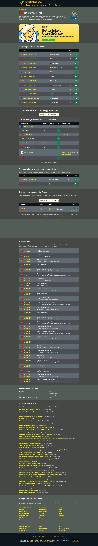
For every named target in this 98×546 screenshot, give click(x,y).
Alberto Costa (43, 507)
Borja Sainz (22, 509)
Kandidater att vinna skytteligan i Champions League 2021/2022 (37, 481)
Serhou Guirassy (66, 154)
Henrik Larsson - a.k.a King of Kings (29, 492)
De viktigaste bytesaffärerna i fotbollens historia (33, 427)
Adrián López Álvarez (25, 507)
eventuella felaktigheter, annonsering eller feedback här (43, 541)
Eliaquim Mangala (24, 513)
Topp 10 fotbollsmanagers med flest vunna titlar (32, 445)
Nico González (62, 524)
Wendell (41, 530)
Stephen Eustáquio (63, 528)
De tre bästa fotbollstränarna (27, 463)
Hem (28, 5)
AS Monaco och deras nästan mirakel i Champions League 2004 (36, 434)
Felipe (60, 513)
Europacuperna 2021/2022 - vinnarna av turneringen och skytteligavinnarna (40, 472)
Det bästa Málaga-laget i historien (28, 441)
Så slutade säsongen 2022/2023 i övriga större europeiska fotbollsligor (39, 450)
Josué (40, 517)
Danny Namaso (43, 511)
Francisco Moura (23, 515)
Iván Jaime (61, 515)
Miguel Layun (23, 524)
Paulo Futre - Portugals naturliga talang (30, 436)
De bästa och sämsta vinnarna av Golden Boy (31, 470)
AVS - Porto (43, 208)
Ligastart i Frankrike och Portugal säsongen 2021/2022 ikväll (36, 485)
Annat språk (75, 540)
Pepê (59, 526)
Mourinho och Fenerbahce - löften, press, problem (32, 414)
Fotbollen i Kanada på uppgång (27, 447)
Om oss (35, 536)
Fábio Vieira (42, 513)
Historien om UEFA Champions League (29, 483)
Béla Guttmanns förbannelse (27, 425)
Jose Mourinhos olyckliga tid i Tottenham (30, 416)
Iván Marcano (23, 517)
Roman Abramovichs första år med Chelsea (31, 423)
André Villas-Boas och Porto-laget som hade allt (32, 411)
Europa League (30, 72)
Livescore (43, 5)
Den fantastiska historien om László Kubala (31, 409)
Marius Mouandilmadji (25, 522)
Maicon (60, 519)
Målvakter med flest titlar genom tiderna (30, 420)
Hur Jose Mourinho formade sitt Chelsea (30, 443)
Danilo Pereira (23, 511)
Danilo (60, 509)
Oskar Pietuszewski (24, 526)
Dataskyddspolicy (54, 536)
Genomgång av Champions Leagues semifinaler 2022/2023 (35, 456)
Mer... (57, 5)
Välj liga (35, 5)
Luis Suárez (65, 134)
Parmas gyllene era (24, 461)
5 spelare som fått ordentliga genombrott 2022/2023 (33, 454)
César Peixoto (43, 509)
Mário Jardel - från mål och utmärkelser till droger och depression (37, 429)
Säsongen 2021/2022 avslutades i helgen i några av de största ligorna (38, 474)
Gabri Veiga (42, 515)
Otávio (40, 526)
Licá (20, 519)
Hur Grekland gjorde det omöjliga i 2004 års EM (32, 465)
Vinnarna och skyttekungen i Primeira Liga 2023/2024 (34, 432)
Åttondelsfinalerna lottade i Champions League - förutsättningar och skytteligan (41, 438)
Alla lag (22, 9)
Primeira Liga (29, 54)
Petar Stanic (73, 126)
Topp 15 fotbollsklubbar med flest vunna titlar (32, 452)
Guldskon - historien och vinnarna (28, 490)
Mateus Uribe (62, 522)
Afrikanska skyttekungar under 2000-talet (31, 488)
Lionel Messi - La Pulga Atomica (28, 479)
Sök (51, 5)
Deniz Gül (61, 511)
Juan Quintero (62, 517)
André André (61, 507)
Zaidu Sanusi (62, 530)
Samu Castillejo (43, 528)
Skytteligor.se (33, 2)
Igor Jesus (65, 126)
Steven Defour (23, 530)
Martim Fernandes (44, 522)
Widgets (64, 536)
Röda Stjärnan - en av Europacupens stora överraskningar (35, 459)
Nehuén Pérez (42, 524)
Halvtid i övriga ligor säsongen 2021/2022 (30, 477)
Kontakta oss (43, 536)
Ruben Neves (22, 528)
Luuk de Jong (42, 519)
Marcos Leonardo (71, 152)
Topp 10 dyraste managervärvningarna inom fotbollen (34, 468)
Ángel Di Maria (66, 151)
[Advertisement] (49, 228)
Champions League (31, 98)
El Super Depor (23, 418)
